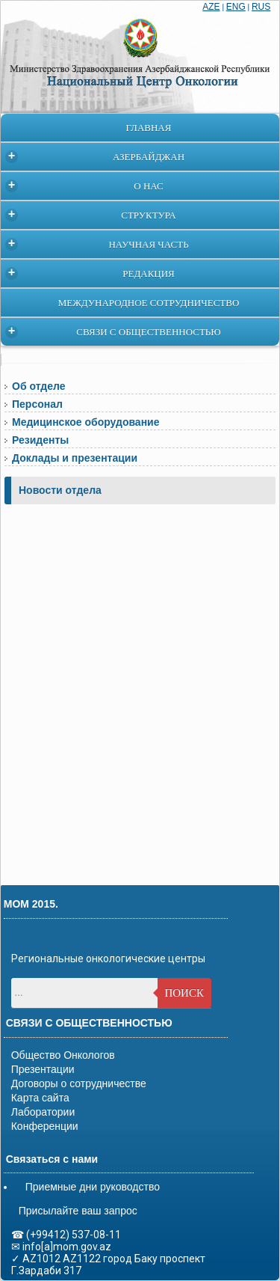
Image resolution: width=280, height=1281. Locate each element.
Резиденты (40, 440)
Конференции (44, 1126)
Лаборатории (43, 1112)
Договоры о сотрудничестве (78, 1083)
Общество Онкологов (63, 1055)
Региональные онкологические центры (108, 958)
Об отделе (38, 386)
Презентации (43, 1069)
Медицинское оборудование (86, 422)
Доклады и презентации (74, 458)
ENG (236, 6)
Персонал (37, 404)
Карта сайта (40, 1098)
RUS (261, 6)
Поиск (184, 993)
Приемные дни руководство (92, 1187)
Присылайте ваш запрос (78, 1211)
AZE (211, 6)
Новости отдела (60, 490)
